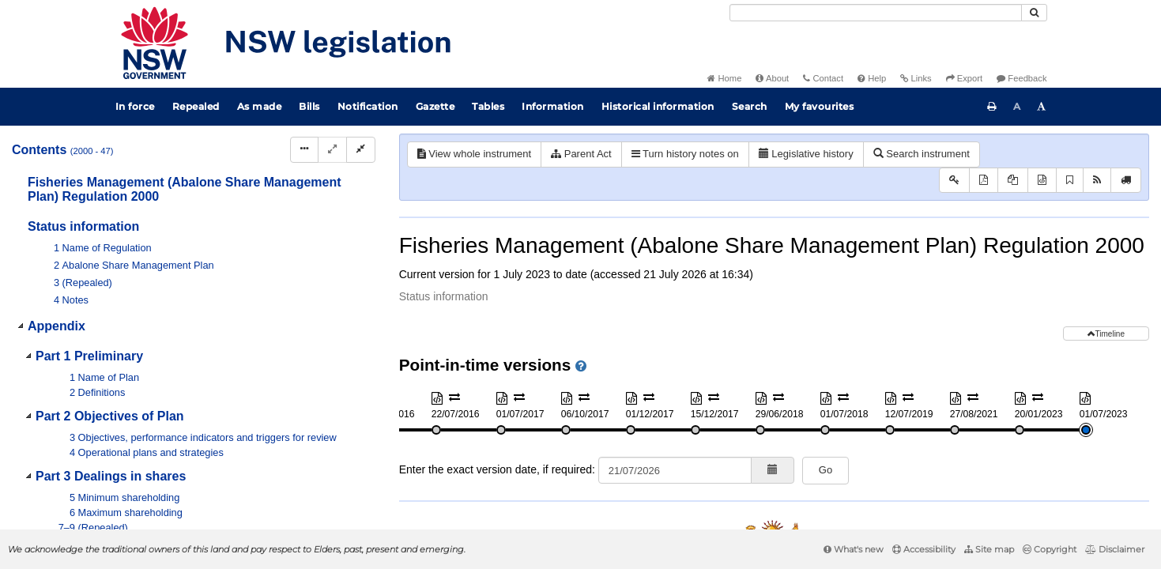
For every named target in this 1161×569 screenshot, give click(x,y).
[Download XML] (1042, 181)
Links (915, 78)
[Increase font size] (1041, 107)
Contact (823, 78)
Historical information (657, 106)
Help (872, 78)
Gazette (435, 106)
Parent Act (581, 154)
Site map (989, 549)
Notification (367, 106)
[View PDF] (983, 181)
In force (135, 106)
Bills (309, 106)
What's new (854, 549)
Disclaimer (1114, 549)
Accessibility (924, 549)
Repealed (196, 106)
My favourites (819, 106)
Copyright (1049, 549)
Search (749, 106)
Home (724, 78)
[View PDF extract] (1012, 181)
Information (553, 106)
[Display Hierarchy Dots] (304, 150)
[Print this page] (991, 107)
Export (964, 78)
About (772, 78)
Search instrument (921, 154)
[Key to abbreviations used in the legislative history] (954, 181)
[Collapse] (360, 150)
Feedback (1021, 78)
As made (259, 106)
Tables (488, 106)
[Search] (875, 12)
